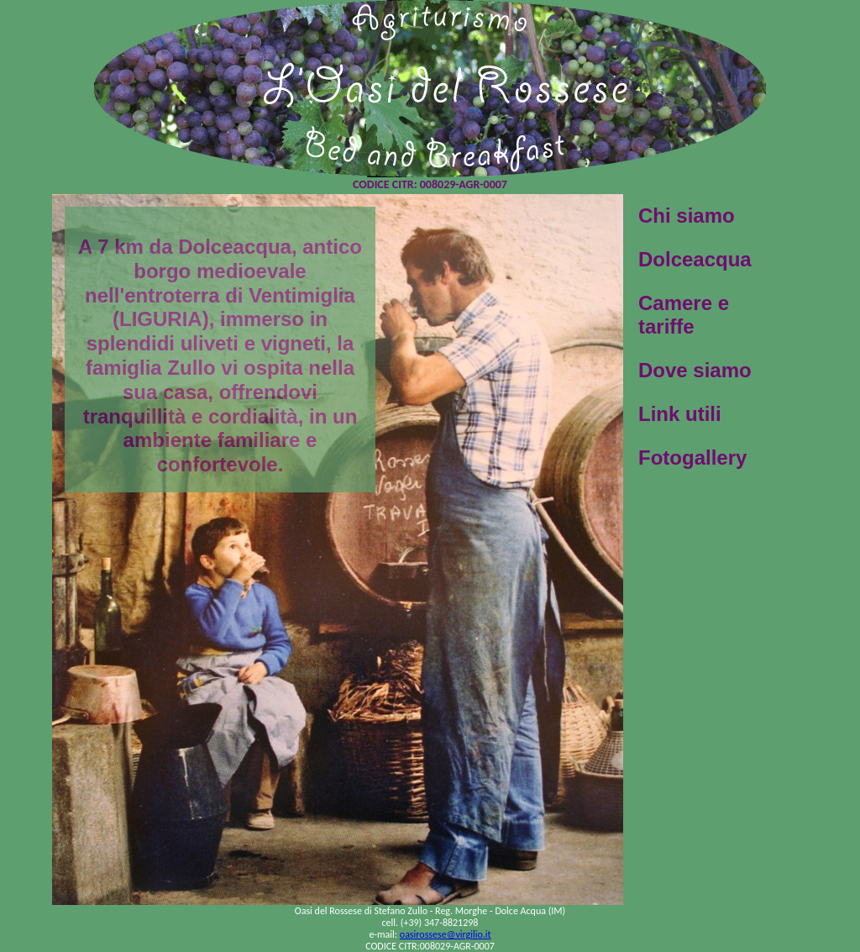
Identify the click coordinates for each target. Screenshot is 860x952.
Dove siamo (695, 370)
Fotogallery (692, 457)
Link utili (679, 413)
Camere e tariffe (683, 315)
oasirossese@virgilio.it (445, 934)
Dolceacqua (695, 259)
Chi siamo (686, 215)
